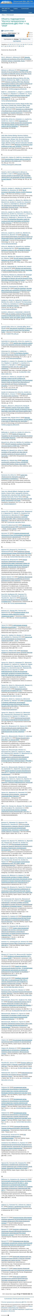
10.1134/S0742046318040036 (9, 389)
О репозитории (25, 8)
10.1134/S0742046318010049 (9, 244)
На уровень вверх (8, 31)
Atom (30, 32)
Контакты (27, 1298)
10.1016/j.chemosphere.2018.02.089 (11, 165)
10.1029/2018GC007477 (10, 504)
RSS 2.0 (29, 36)
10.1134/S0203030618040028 (18, 603)
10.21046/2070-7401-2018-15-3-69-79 (22, 1011)
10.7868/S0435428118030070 (9, 975)
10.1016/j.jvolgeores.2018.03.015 (10, 425)
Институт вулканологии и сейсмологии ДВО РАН (14, 1302)
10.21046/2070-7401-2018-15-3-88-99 (11, 696)
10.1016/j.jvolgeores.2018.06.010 (17, 89)
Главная (15, 8)
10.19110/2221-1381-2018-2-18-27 (16, 522)
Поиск (11, 10)
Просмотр (4, 10)
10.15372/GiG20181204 (21, 618)
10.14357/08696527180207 (8, 939)
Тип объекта (23, 39)
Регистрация (10, 15)
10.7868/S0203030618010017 (9, 710)
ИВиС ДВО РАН (6, 8)
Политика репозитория (18, 1298)
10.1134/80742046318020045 (13, 358)
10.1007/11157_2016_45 (12, 334)
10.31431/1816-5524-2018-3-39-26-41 (14, 987)
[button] (8, 35)
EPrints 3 (14, 1306)
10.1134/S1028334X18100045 (9, 309)
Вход (3, 15)
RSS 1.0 (29, 34)
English (30, 12)
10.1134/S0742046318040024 (9, 101)
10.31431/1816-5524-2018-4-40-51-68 (20, 557)
